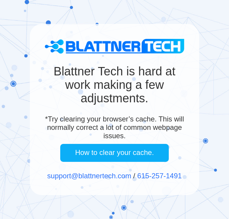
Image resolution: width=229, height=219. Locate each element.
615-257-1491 (159, 176)
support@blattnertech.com (89, 176)
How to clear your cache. (114, 152)
